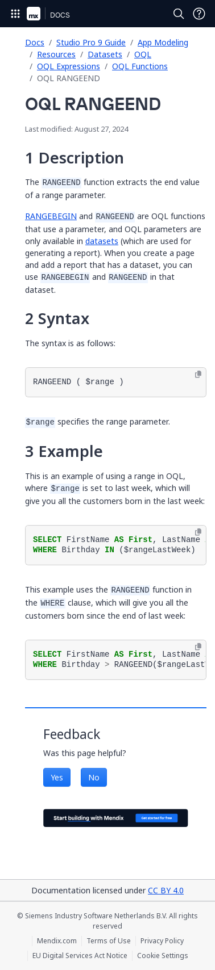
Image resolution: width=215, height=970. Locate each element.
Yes (57, 777)
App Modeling (163, 42)
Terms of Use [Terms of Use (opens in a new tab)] (108, 941)
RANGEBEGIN (51, 216)
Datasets (105, 54)
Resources (56, 54)
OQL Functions (140, 66)
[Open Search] (178, 14)
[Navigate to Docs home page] (60, 13)
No (94, 777)
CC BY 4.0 (166, 890)
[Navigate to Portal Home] (33, 13)
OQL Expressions (68, 66)
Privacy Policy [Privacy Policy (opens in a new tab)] (162, 941)
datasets (101, 241)
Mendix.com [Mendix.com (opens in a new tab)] (57, 941)
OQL (142, 54)
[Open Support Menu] (199, 14)
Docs (34, 42)
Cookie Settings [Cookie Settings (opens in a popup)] (162, 956)
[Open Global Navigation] (15, 14)
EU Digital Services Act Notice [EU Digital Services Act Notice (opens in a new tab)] (79, 956)
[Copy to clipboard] (198, 374)
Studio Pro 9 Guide (91, 42)
